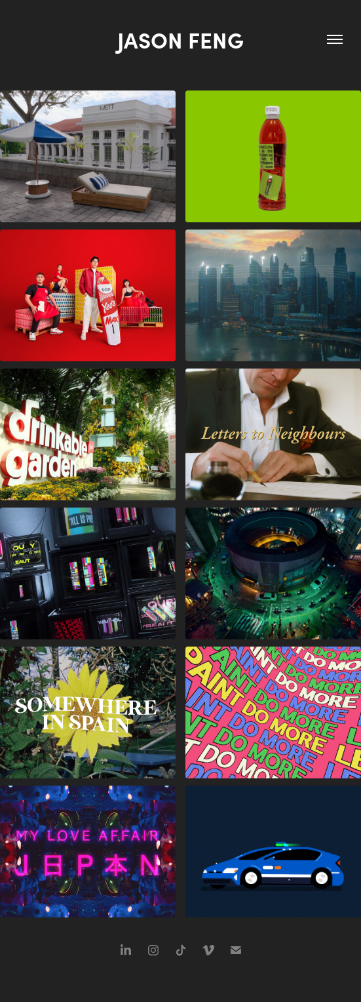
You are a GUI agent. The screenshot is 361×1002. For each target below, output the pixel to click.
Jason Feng (180, 39)
